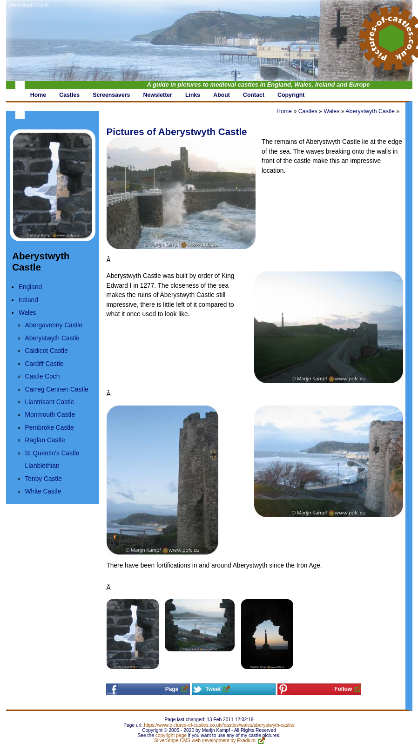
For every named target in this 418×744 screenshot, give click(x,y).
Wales (27, 312)
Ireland (28, 300)
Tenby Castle (43, 478)
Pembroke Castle (49, 427)
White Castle (43, 491)
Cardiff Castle (44, 363)
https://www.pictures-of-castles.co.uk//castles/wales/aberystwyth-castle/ (219, 725)
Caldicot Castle (46, 350)
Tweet (213, 689)
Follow (343, 689)
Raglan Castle (45, 440)
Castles (307, 111)
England (30, 287)
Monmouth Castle (50, 414)
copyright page (171, 735)
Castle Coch (42, 376)
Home (284, 111)
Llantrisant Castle (49, 402)
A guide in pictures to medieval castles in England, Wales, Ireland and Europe (258, 84)
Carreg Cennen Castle (56, 389)
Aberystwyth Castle (30, 4)
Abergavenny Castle (53, 325)
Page (172, 689)
